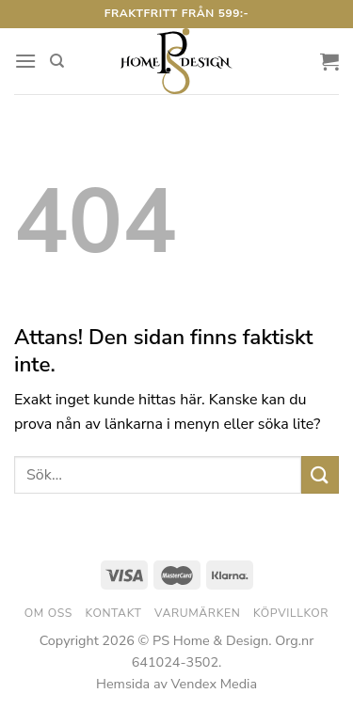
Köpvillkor (291, 613)
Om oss (48, 613)
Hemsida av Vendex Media (176, 683)
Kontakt (114, 613)
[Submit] (320, 474)
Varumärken (197, 613)
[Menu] (25, 61)
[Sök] (57, 61)
